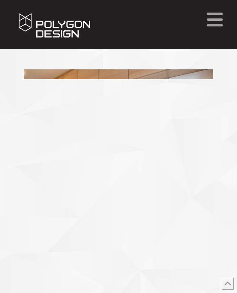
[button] (215, 19)
